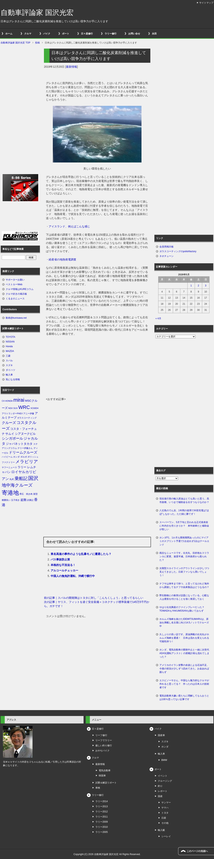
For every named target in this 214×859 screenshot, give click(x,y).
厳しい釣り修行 (103, 745)
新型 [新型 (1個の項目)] (35, 494)
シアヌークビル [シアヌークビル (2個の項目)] (25, 433)
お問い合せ (134, 33)
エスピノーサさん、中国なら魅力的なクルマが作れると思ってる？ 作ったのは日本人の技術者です (184, 684)
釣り (160, 786)
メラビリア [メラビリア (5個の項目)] (26, 461)
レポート (162, 791)
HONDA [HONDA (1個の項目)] (9, 401)
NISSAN (10, 341)
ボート (65, 33)
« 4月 (158, 318)
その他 (164, 823)
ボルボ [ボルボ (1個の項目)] (23, 457)
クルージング (165, 781)
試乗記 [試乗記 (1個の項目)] (30, 500)
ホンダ (164, 746)
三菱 (8, 355)
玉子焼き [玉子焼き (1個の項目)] (15, 500)
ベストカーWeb (14, 284)
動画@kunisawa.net (16, 317)
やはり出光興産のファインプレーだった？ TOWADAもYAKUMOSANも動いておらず (183, 609)
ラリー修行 (110, 33)
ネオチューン (166, 256)
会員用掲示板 (166, 246)
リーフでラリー (103, 740)
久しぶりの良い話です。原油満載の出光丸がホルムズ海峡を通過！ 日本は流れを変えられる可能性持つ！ (184, 638)
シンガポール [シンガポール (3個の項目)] (12, 438)
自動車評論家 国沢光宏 (37, 12)
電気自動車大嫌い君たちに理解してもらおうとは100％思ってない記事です (184, 697)
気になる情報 (13, 379)
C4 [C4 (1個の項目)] (3, 401)
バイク (46, 33)
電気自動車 (105, 770)
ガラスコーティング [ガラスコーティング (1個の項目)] (27, 418)
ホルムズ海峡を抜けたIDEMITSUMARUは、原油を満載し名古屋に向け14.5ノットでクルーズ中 (184, 622)
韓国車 (102, 775)
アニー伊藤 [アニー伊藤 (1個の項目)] (28, 413)
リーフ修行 (101, 735)
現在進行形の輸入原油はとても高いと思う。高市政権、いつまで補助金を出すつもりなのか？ (184, 500)
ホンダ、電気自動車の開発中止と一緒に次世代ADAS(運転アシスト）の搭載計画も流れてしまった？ (184, 653)
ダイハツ (10, 370)
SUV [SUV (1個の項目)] (15, 408)
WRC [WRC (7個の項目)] (24, 407)
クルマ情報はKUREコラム (19, 289)
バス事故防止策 (60, 559)
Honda (9, 346)
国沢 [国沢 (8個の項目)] (33, 478)
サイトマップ (206, 2)
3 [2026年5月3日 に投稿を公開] (205, 285)
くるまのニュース (15, 298)
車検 (97, 787)
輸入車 (9, 374)
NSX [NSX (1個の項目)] (10, 408)
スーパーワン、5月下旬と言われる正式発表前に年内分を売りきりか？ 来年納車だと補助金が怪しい (184, 526)
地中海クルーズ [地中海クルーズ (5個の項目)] (17, 485)
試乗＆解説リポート (106, 782)
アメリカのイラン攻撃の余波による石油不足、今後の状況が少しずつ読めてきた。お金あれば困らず (184, 669)
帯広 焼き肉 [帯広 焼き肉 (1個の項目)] (26, 494)
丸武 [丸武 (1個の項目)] (11, 479)
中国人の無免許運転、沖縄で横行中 (73, 576)
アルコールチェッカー (64, 570)
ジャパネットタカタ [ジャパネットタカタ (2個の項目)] (19, 443)
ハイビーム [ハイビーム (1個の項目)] (7, 457)
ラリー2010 (101, 827)
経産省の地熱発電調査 (62, 259)
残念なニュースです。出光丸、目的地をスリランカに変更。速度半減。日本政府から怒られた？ (184, 556)
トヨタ (164, 812)
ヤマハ (164, 807)
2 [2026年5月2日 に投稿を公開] (198, 285)
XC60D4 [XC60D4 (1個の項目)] (34, 408)
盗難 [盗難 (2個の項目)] (23, 499)
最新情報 (71, 66)
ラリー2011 (101, 816)
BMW (164, 760)
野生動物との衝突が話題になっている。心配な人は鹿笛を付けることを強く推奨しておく (184, 597)
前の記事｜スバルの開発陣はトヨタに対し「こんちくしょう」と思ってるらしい (93, 597)
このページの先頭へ (197, 851)
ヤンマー (166, 802)
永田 (154, 33)
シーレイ (166, 836)
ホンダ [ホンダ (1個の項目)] (16, 457)
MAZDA (10, 351)
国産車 (161, 735)
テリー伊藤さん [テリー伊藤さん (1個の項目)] (25, 448)
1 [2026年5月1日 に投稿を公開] (191, 285)
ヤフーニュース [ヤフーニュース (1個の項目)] (9, 467)
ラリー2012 (101, 811)
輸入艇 (161, 830)
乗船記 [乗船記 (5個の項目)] (21, 478)
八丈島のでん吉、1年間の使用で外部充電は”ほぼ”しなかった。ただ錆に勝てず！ (184, 512)
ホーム (8, 33)
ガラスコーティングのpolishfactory (177, 251)
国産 (160, 796)
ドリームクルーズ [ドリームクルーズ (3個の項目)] (23, 452)
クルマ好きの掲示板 (16, 293)
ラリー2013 (101, 806)
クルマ (27, 33)
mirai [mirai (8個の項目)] (18, 400)
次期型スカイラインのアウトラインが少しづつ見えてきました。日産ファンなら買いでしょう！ (184, 572)
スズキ (9, 365)
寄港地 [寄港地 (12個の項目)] (10, 492)
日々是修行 (87, 33)
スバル (9, 360)
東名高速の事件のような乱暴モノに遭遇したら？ (81, 553)
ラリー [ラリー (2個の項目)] (22, 467)
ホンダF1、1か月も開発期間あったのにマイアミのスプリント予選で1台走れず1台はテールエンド (184, 541)
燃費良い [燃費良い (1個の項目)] (6, 500)
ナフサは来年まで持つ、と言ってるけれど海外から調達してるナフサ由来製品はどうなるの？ (184, 585)
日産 (163, 818)
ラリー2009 (101, 821)
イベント (162, 775)
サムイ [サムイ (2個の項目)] (9, 433)
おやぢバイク (102, 750)
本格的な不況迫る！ (63, 565)
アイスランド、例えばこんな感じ (69, 226)
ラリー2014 (101, 801)
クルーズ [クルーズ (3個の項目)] (9, 423)
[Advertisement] (97, 367)
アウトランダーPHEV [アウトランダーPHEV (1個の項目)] (12, 413)
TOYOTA (10, 337)
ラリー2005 (101, 832)
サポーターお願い (15, 279)
